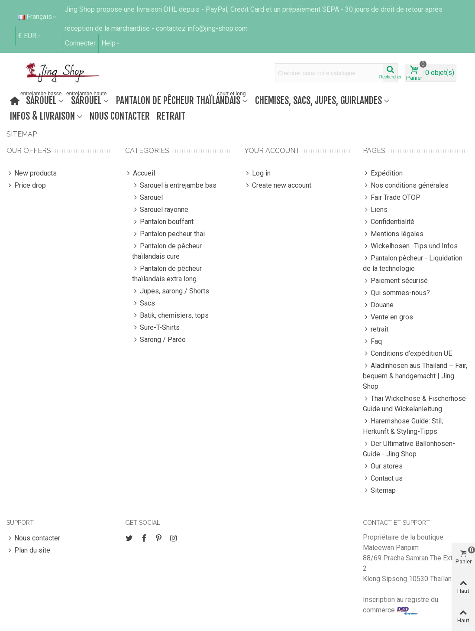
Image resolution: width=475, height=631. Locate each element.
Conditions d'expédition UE (407, 353)
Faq (372, 341)
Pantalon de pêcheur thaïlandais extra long (167, 273)
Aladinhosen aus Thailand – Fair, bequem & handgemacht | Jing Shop (415, 375)
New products (31, 173)
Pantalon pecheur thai (168, 234)
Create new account (277, 185)
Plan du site (28, 550)
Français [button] (37, 17)
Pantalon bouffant (163, 222)
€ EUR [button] (30, 36)
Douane (378, 305)
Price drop (26, 185)
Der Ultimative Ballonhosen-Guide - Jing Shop (409, 448)
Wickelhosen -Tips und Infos (410, 246)
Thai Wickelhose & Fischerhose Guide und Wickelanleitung (414, 403)
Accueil (140, 173)
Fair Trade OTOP (391, 197)
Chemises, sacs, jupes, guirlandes (318, 100)
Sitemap (379, 490)
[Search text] (329, 73)
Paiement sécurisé (395, 281)
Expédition (383, 173)
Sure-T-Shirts (156, 327)
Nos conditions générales (406, 185)
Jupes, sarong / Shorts (170, 291)
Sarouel (43, 99)
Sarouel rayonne (160, 210)
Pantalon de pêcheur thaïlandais (181, 99)
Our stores (383, 466)
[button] (111, 43)
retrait (171, 116)
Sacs (143, 303)
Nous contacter (120, 116)
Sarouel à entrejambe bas (174, 185)
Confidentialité (388, 222)
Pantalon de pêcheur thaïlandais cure (167, 250)
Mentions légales (393, 234)
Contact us (383, 478)
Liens (375, 210)
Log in (257, 173)
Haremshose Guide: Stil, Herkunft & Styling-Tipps (403, 426)
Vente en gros (388, 317)
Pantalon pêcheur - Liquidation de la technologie (412, 263)
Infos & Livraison (42, 116)
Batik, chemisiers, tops (170, 315)
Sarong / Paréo (159, 340)
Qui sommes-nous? (396, 293)
